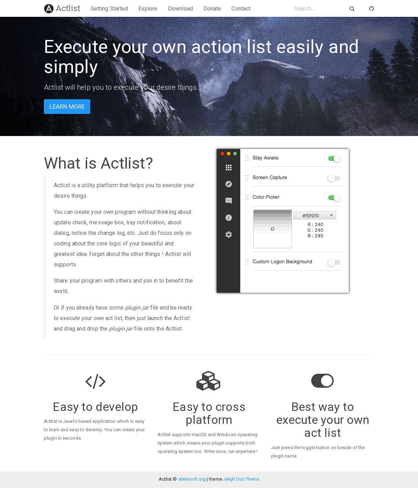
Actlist (62, 8)
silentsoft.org (192, 479)
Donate (212, 8)
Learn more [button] (67, 106)
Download (180, 8)
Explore (147, 8)
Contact (240, 8)
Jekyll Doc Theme (241, 479)
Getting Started (109, 8)
